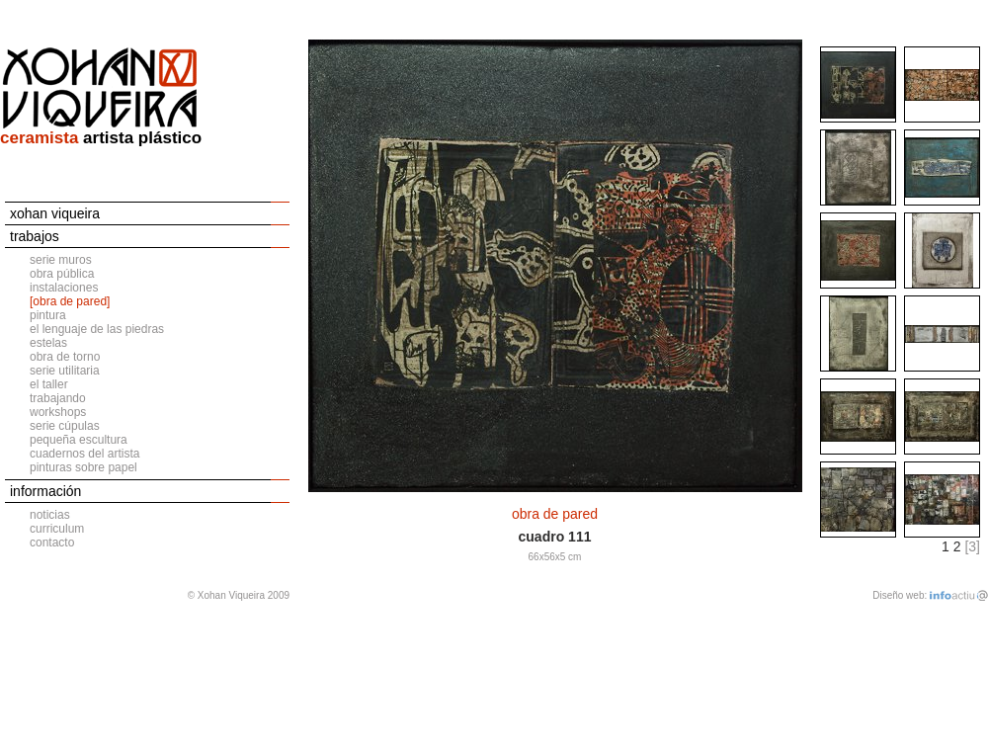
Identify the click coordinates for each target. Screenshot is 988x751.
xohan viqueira (55, 213)
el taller (49, 384)
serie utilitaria (65, 370)
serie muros (61, 260)
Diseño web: (899, 595)
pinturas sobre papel (83, 467)
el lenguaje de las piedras (97, 329)
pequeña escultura (78, 440)
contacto (52, 542)
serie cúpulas (65, 426)
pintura (48, 315)
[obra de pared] (70, 301)
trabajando (58, 398)
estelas (48, 343)
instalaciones (64, 287)
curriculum (57, 529)
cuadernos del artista (84, 453)
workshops (58, 412)
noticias (50, 515)
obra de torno (65, 357)
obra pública (62, 274)
